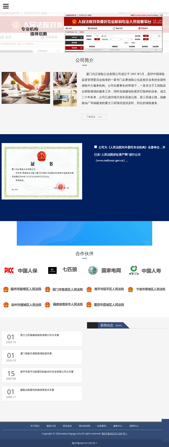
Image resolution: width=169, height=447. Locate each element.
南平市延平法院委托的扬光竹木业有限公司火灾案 (47, 371)
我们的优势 (84, 425)
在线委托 (101, 425)
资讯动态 (67, 425)
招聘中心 (133, 425)
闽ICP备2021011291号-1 (84, 443)
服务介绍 (51, 425)
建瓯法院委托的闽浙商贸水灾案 (37, 389)
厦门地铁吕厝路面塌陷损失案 (36, 353)
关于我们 (35, 425)
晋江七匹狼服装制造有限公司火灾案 (39, 335)
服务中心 (117, 425)
